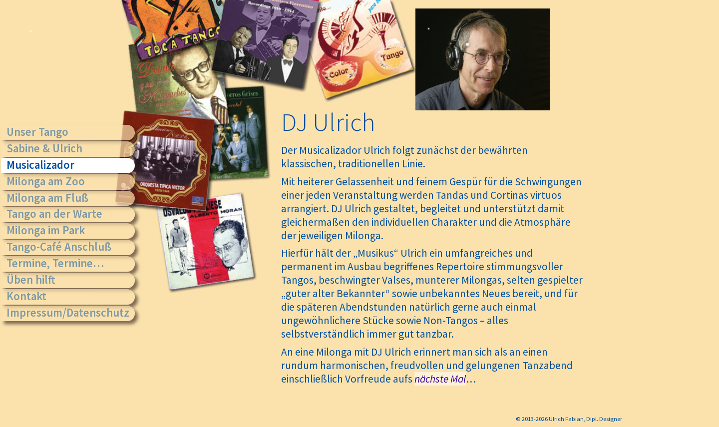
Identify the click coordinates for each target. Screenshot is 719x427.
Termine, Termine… (55, 263)
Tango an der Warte (54, 214)
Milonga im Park (45, 230)
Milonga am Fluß (47, 198)
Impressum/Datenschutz (67, 313)
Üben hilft (30, 280)
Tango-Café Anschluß (58, 247)
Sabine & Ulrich (44, 148)
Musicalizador (40, 165)
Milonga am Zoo (45, 181)
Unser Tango (37, 132)
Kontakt (26, 296)
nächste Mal (440, 379)
